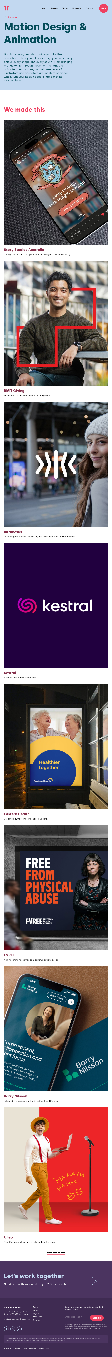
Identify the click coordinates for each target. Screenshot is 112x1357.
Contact (90, 8)
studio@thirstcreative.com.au (17, 1319)
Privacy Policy (78, 1328)
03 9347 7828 (12, 1307)
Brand (44, 8)
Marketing (77, 8)
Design (54, 8)
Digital (65, 8)
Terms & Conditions (94, 1328)
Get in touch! (58, 1284)
